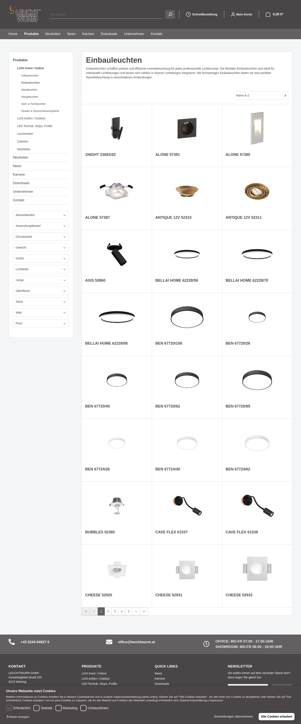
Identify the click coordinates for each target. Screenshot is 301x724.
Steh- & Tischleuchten (33, 104)
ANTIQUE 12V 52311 (244, 217)
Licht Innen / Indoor (30, 68)
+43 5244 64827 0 (35, 642)
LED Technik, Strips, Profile (34, 126)
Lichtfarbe (41, 269)
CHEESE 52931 (168, 595)
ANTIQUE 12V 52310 (173, 217)
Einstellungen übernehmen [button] (233, 716)
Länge (41, 280)
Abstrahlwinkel (41, 215)
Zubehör (22, 141)
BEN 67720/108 (168, 343)
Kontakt (18, 200)
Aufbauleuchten (30, 75)
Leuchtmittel (25, 133)
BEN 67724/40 (167, 469)
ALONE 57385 (238, 155)
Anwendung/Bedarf (41, 226)
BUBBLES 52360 (100, 532)
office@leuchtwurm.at (136, 642)
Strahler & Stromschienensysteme (40, 111)
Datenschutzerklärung (193, 700)
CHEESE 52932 (239, 595)
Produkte (20, 60)
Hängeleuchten (29, 96)
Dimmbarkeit (41, 237)
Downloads (21, 183)
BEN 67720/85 (238, 406)
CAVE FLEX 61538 (242, 532)
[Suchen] (170, 14)
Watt (41, 312)
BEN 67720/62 (167, 406)
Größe (41, 258)
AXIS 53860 (95, 280)
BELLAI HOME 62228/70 (247, 280)
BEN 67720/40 (97, 406)
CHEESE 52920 (98, 595)
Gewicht (41, 247)
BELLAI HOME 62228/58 (176, 280)
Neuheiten (23, 149)
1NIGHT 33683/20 (100, 155)
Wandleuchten (29, 89)
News (17, 166)
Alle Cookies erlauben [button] (276, 716)
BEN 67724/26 (97, 469)
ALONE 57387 (97, 217)
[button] (19, 717)
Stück (41, 302)
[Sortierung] (261, 95)
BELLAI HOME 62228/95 (106, 343)
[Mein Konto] (241, 14)
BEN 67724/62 (238, 469)
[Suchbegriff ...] (105, 14)
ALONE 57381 (167, 155)
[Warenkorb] (274, 14)
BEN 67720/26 (238, 343)
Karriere (19, 174)
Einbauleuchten (30, 82)
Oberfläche (41, 291)
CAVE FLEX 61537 (171, 532)
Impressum (216, 700)
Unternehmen (23, 191)
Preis (41, 323)
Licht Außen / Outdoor (31, 118)
